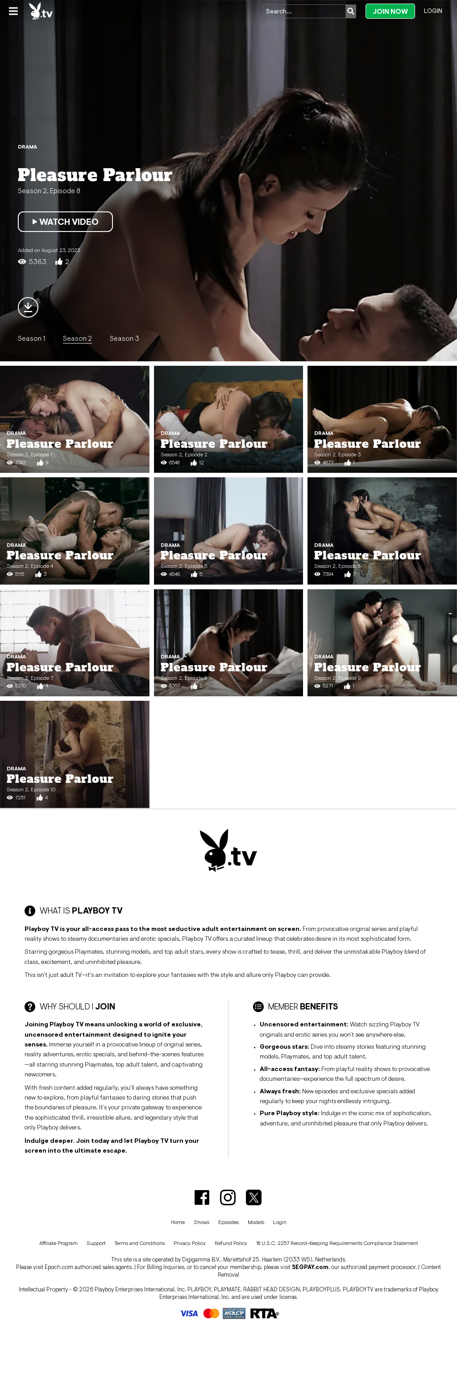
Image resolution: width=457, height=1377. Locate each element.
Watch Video (65, 221)
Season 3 (124, 338)
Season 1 (31, 338)
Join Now (390, 11)
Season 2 (77, 338)
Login (433, 11)
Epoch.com (59, 1267)
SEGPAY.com (310, 1267)
